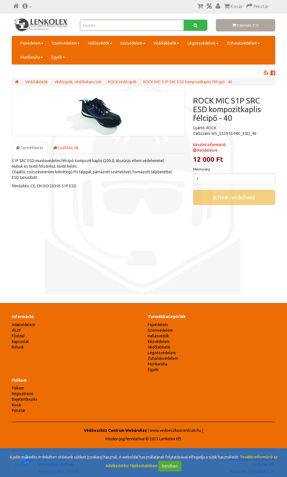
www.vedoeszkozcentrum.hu (175, 430)
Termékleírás (29, 148)
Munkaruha (31, 57)
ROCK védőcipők (122, 82)
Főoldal (18, 336)
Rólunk (18, 347)
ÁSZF (16, 330)
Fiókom (18, 388)
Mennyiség (201, 169)
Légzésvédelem (203, 43)
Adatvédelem (23, 324)
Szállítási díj (65, 148)
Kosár (17, 405)
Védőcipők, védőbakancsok (77, 82)
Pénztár (19, 410)
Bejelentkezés (24, 399)
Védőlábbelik (166, 43)
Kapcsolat (20, 341)
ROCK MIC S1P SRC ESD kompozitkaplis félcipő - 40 (187, 82)
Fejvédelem (31, 43)
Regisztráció (22, 393)
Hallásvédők (100, 43)
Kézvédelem (133, 43)
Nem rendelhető (234, 197)
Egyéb (58, 57)
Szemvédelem (66, 43)
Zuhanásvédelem (243, 43)
